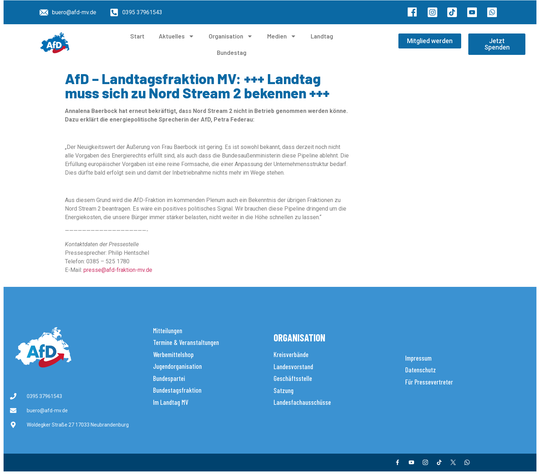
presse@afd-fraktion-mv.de (117, 270)
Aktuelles (176, 36)
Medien (281, 36)
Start (137, 36)
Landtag (322, 36)
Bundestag (231, 52)
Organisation (231, 36)
